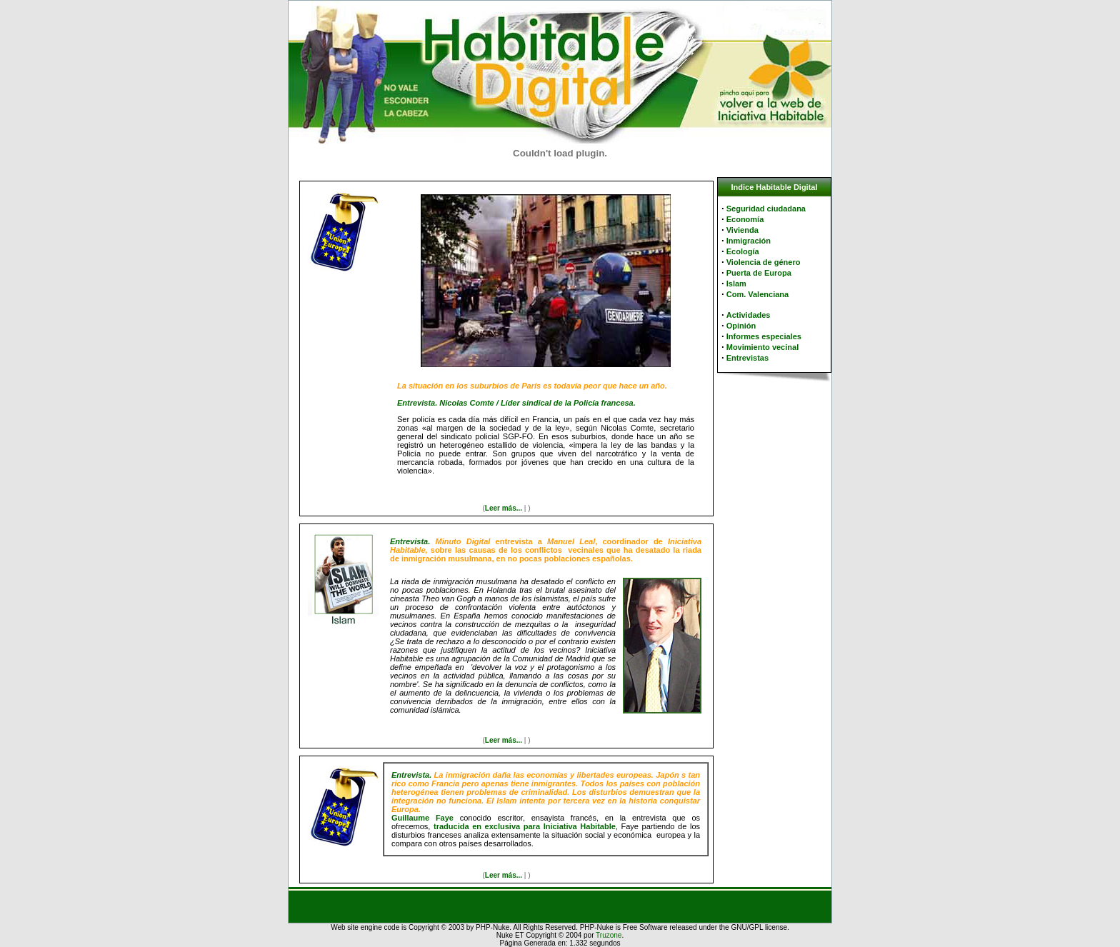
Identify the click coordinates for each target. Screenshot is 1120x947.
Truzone (608, 935)
